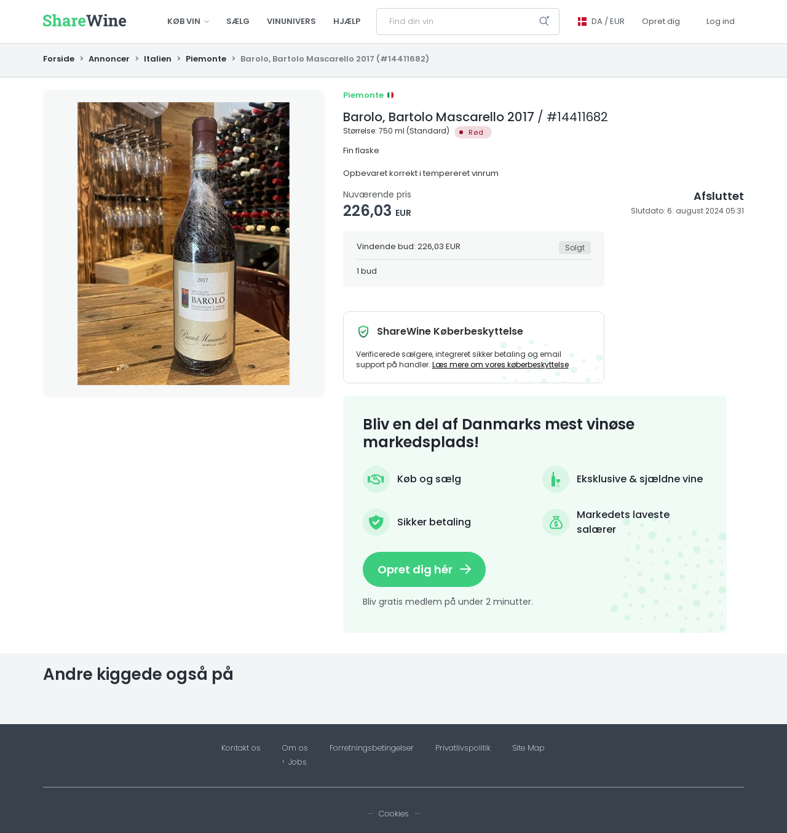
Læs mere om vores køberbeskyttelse (500, 364)
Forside (59, 59)
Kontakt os (241, 748)
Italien (158, 59)
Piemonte (206, 59)
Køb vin (188, 21)
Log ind (720, 21)
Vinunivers (291, 21)
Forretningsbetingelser (372, 748)
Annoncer (109, 59)
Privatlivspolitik (463, 748)
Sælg (238, 21)
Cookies (394, 813)
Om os (295, 748)
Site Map (528, 748)
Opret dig (661, 21)
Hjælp (346, 21)
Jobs (297, 762)
